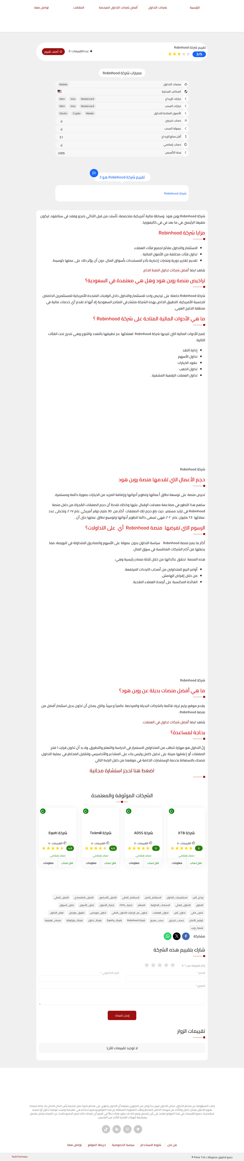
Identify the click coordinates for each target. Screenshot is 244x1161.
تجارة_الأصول (107, 905)
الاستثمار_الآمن (153, 897)
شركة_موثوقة (74, 920)
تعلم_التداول (57, 912)
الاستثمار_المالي (130, 897)
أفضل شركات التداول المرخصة (118, 7)
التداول (199, 905)
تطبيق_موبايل (77, 912)
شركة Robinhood (136, 920)
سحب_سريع (156, 920)
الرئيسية (195, 7)
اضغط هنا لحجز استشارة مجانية (122, 770)
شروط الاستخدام (150, 1145)
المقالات (78, 7)
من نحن (172, 1145)
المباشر (141, 905)
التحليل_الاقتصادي (84, 897)
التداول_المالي (183, 905)
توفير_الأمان (196, 920)
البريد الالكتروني (109, 972)
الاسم (201, 972)
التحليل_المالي (61, 897)
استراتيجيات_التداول (177, 897)
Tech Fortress (19, 1156)
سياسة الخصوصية (123, 1145)
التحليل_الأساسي (108, 897)
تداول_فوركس (98, 912)
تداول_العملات (161, 912)
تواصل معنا (41, 7)
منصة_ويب (197, 928)
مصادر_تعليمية (53, 920)
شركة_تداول (95, 920)
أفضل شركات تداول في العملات (166, 722)
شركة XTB (186, 832)
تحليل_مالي (197, 912)
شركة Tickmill (100, 832)
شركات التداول (157, 7)
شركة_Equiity (114, 920)
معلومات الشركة (177, 865)
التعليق (200, 985)
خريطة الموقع (97, 1145)
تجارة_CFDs (126, 905)
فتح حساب (196, 862)
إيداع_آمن (198, 897)
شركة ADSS (143, 832)
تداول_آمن (180, 912)
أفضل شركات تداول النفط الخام (166, 270)
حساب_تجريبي (176, 920)
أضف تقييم (53, 51)
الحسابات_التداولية (160, 905)
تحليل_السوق (67, 905)
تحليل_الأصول (86, 905)
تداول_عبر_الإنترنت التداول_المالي (129, 912)
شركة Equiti (57, 832)
